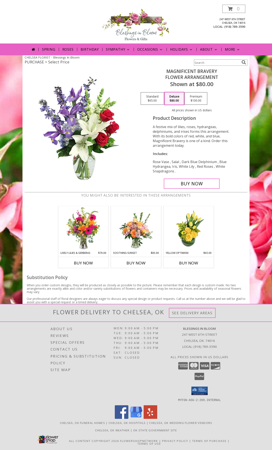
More (232, 49)
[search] (243, 62)
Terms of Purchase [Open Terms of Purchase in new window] (209, 441)
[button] (233, 9)
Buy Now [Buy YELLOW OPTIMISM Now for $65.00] (188, 263)
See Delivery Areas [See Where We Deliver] (192, 312)
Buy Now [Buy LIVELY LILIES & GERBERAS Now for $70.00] (83, 263)
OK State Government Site (155, 430)
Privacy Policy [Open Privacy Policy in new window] (175, 441)
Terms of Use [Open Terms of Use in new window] (149, 443)
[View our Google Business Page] (136, 417)
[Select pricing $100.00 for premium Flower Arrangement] (196, 98)
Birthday (90, 49)
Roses (68, 49)
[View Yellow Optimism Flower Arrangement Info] (188, 228)
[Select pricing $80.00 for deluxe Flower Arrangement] (174, 98)
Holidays (181, 49)
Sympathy (118, 49)
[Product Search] (217, 63)
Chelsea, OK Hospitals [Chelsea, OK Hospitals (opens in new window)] (127, 423)
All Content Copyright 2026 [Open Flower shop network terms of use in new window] (94, 441)
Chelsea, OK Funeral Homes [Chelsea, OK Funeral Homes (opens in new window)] (82, 423)
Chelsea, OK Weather (112, 430)
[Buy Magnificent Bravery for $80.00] (192, 184)
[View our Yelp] (150, 417)
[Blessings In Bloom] (136, 24)
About (209, 49)
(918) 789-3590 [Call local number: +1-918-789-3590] (234, 27)
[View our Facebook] (121, 417)
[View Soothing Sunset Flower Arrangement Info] (136, 228)
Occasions (150, 49)
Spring (48, 49)
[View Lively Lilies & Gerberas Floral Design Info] (83, 228)
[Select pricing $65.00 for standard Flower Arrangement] (152, 98)
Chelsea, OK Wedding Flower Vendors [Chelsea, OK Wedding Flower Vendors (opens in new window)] (180, 423)
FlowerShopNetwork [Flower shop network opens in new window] (139, 441)
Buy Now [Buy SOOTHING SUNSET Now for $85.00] (136, 263)
